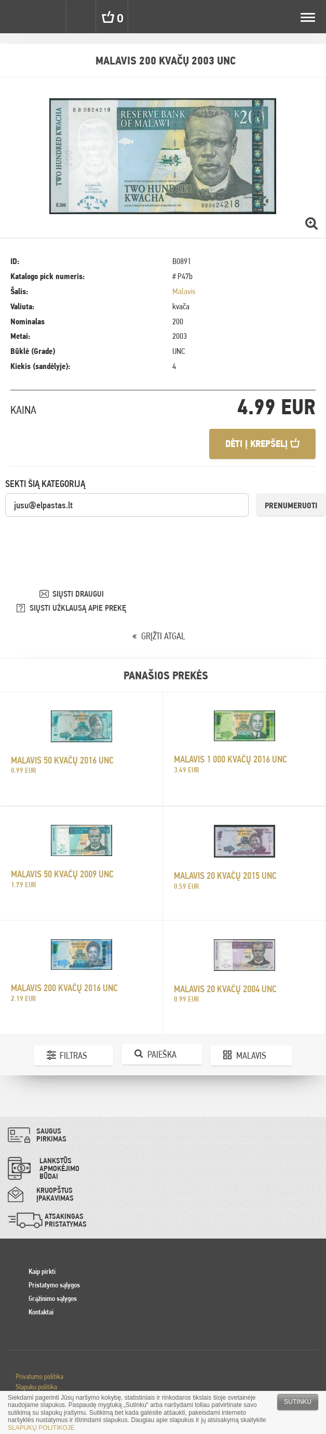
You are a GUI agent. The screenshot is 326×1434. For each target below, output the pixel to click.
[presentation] (84, 538)
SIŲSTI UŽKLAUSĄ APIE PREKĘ (78, 608)
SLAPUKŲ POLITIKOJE (41, 1427)
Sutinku (297, 1401)
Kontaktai (41, 1312)
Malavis (183, 291)
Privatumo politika (39, 1376)
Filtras (73, 1055)
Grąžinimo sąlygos (53, 1298)
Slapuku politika (36, 1387)
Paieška (161, 1054)
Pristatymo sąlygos (54, 1285)
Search (82, 17)
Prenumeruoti (291, 505)
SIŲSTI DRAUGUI (78, 594)
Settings (50, 17)
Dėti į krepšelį (262, 444)
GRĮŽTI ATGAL (163, 635)
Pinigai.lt (17, 17)
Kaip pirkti (42, 1271)
